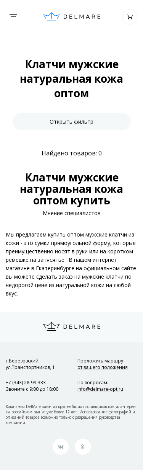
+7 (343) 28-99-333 (26, 382)
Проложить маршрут (102, 363)
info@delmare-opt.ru (100, 389)
